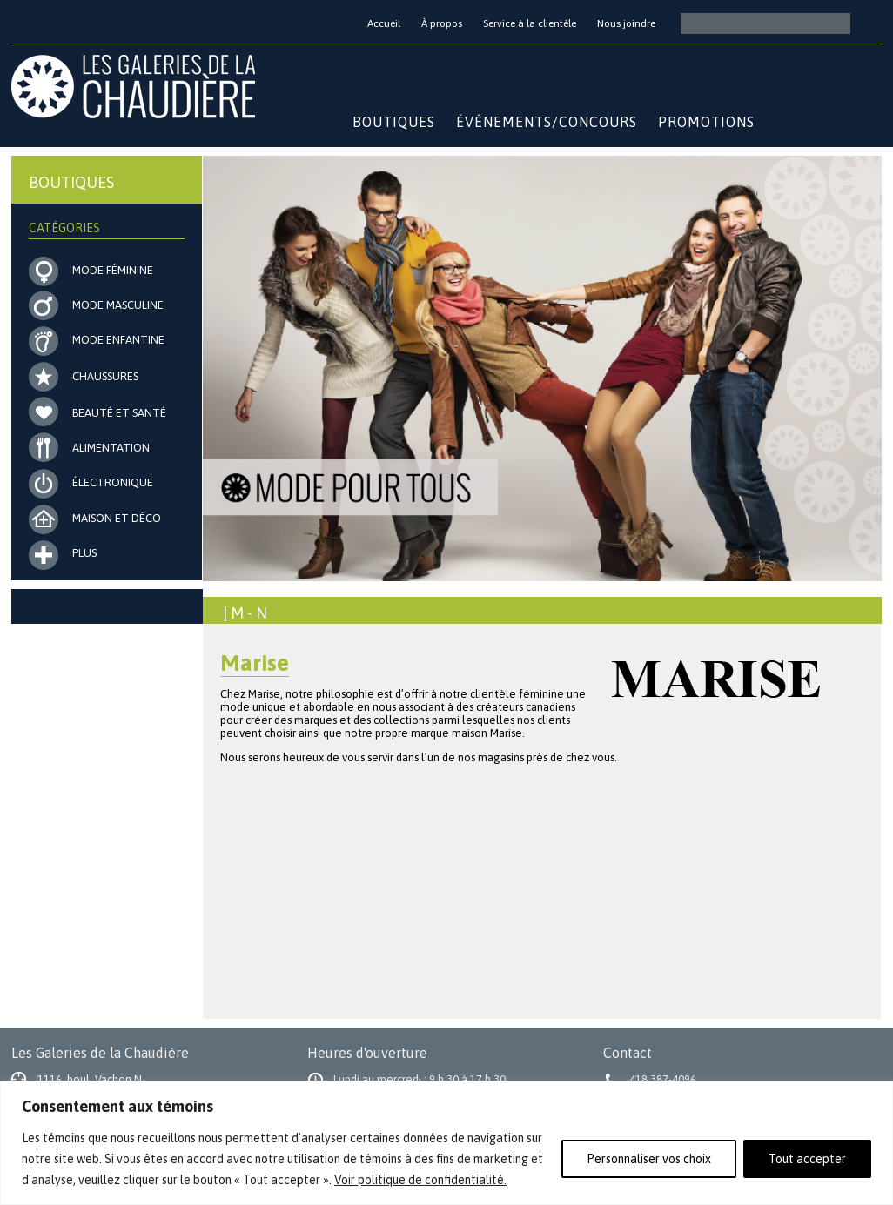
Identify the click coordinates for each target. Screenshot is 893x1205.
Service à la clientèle (529, 23)
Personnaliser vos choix (649, 1159)
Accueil (383, 23)
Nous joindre (626, 23)
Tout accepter (807, 1159)
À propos (441, 23)
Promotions (706, 122)
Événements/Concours (546, 122)
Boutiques (393, 122)
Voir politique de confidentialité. (420, 1180)
